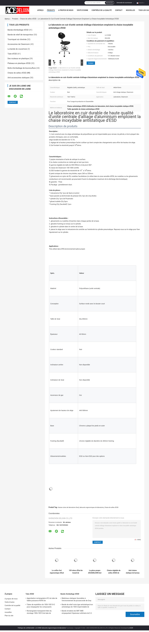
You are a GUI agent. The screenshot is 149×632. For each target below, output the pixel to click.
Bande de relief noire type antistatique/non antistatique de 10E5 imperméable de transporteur (77, 606)
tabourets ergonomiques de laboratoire (92, 507)
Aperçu (40, 10)
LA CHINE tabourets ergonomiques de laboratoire (50, 628)
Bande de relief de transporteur (20, 35)
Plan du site (9, 616)
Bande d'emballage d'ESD (18, 30)
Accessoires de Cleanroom (19, 44)
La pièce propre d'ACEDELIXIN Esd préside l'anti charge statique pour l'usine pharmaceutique (94, 571)
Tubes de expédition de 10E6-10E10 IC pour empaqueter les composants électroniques (41, 606)
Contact (118, 10)
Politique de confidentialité (26, 628)
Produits (51, 10)
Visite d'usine (82, 10)
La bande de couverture (17, 49)
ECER (131, 628)
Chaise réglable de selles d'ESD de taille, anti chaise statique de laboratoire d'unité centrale (113, 571)
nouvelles (130, 10)
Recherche (109, 3)
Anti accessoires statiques (18, 77)
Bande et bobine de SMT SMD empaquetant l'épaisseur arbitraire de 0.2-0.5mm (77, 612)
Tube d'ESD (12, 54)
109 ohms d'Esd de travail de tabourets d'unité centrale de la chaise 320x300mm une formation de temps (76, 571)
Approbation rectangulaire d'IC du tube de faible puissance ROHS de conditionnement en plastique (42, 599)
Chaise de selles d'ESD (28, 19)
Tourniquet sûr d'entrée (17, 39)
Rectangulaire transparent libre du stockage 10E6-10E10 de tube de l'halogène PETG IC (39, 612)
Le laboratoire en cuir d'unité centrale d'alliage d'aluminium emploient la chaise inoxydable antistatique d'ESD (65, 70)
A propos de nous (65, 10)
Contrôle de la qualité (102, 10)
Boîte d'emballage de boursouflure (22, 68)
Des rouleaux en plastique (18, 58)
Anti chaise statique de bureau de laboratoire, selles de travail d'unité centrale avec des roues (132, 571)
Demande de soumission (124, 2)
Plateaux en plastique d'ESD (19, 63)
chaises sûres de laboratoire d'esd (68, 507)
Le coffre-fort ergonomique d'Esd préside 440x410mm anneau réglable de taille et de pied (57, 571)
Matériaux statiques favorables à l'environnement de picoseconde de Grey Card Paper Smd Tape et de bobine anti (76, 599)
